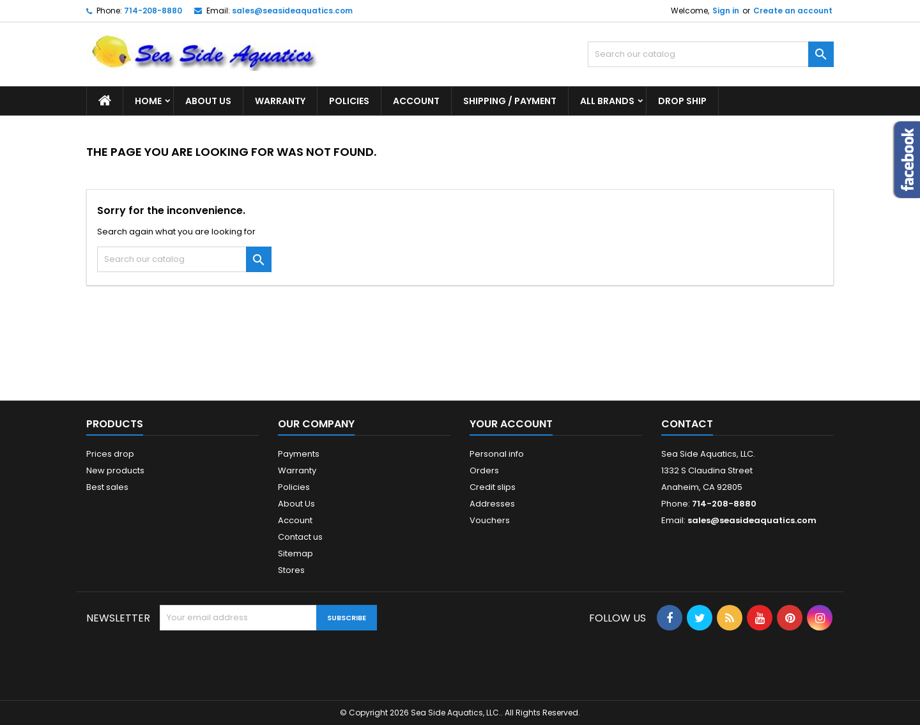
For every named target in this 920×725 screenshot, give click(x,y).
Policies (349, 101)
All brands (607, 101)
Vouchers (490, 520)
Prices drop (110, 454)
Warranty (280, 101)
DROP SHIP (682, 101)
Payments (298, 454)
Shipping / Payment (509, 101)
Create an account (792, 10)
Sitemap (295, 553)
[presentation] (257, 662)
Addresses (492, 504)
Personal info (497, 454)
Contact (687, 423)
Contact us (300, 537)
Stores (291, 570)
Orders (484, 470)
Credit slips (493, 487)
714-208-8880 (153, 10)
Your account (511, 423)
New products (115, 470)
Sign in (725, 10)
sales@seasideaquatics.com (292, 10)
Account (416, 101)
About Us (208, 101)
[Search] (711, 54)
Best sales (107, 487)
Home (148, 101)
